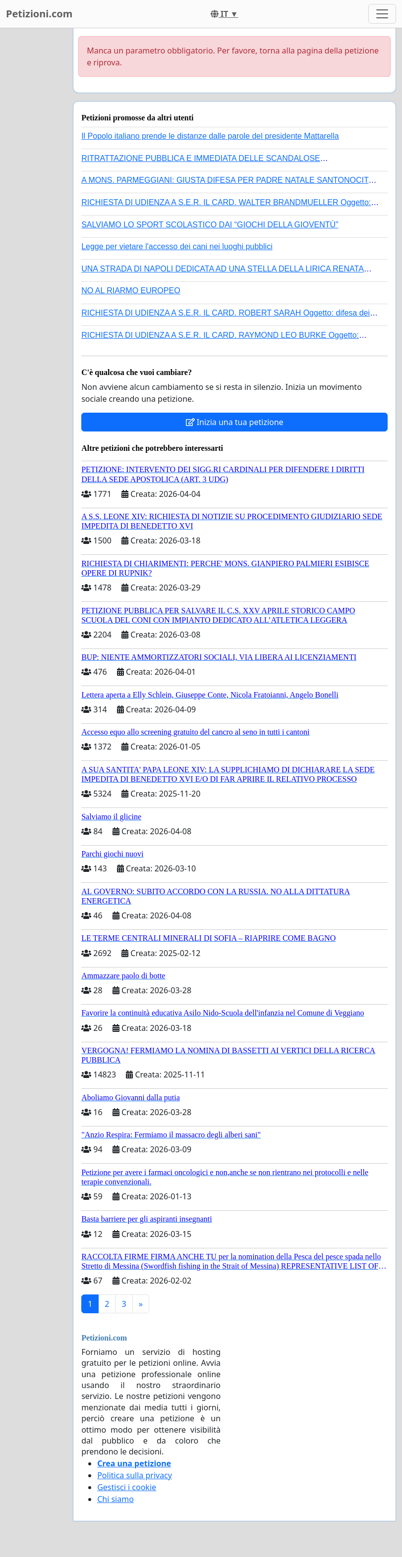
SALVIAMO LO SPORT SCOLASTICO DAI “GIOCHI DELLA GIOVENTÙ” (209, 224)
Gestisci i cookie (126, 1487)
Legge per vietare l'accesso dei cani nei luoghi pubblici (177, 246)
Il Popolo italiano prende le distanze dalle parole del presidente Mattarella (210, 136)
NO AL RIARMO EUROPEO (130, 290)
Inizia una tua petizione (235, 422)
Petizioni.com (39, 13)
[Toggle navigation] (382, 14)
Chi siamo (115, 1499)
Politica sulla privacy (134, 1475)
